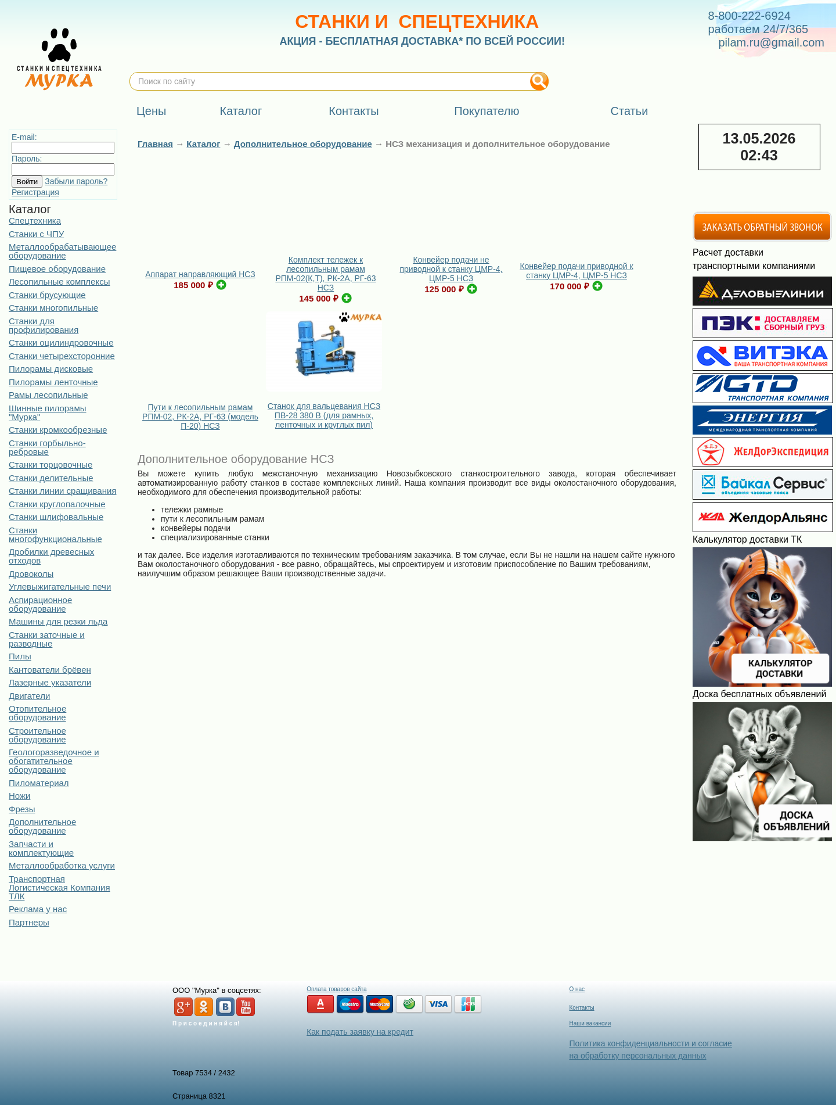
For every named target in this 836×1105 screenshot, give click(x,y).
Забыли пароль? (76, 181)
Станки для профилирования (43, 325)
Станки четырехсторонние (62, 355)
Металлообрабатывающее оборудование (62, 251)
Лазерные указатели (50, 682)
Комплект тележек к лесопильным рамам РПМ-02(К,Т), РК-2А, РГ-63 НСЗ (325, 273)
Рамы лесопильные (48, 394)
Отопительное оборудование (37, 713)
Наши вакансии (590, 1023)
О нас (577, 989)
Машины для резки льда (58, 621)
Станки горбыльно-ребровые (47, 447)
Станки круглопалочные (57, 504)
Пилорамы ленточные (53, 382)
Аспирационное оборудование (40, 604)
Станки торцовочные (50, 464)
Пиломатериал (39, 782)
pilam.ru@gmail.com (771, 42)
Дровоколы (31, 573)
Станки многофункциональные (55, 534)
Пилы (20, 656)
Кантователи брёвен (50, 669)
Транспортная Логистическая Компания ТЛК (59, 887)
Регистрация (35, 192)
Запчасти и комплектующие (41, 848)
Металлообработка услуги (62, 865)
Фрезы (22, 809)
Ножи (19, 795)
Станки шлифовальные (56, 516)
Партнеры (29, 922)
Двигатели (29, 695)
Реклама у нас (38, 909)
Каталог (203, 144)
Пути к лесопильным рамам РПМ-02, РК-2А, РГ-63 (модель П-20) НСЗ (200, 416)
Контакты (581, 1007)
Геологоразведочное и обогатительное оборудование (54, 761)
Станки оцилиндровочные (61, 342)
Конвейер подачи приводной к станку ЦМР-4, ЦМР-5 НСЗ (576, 270)
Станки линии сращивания (62, 490)
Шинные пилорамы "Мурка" (48, 412)
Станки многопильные (53, 307)
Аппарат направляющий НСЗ (200, 274)
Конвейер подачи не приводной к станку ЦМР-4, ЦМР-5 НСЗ (451, 269)
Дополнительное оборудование (42, 826)
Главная (155, 144)
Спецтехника (35, 220)
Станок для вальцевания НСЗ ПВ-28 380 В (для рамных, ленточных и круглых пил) (324, 415)
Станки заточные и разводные (47, 639)
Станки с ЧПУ (36, 233)
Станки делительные (51, 477)
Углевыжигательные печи (60, 586)
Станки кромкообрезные (58, 429)
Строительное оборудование (37, 735)
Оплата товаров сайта (336, 989)
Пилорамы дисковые (51, 368)
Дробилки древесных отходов (51, 556)
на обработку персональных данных (637, 1055)
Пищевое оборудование (57, 268)
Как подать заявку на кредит (360, 1031)
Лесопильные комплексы (59, 281)
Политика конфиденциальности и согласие (650, 1043)
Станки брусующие (47, 294)
